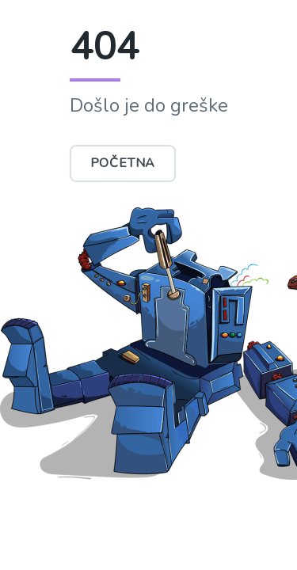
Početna (123, 163)
